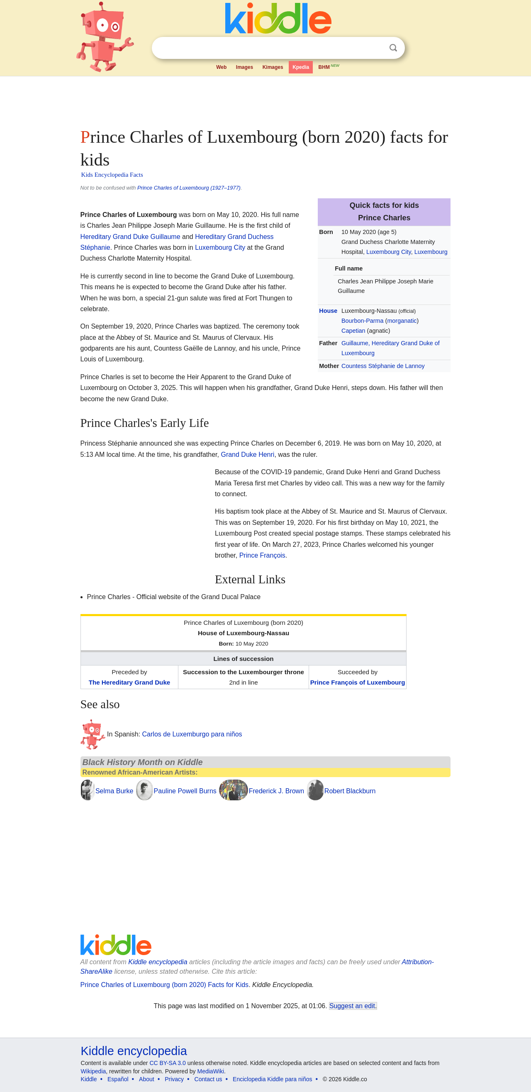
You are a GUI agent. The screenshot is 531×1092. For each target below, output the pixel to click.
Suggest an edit (352, 1005)
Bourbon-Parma (362, 320)
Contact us (208, 1079)
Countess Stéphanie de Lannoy (383, 366)
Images (244, 67)
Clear (376, 48)
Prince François (262, 555)
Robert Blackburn (350, 791)
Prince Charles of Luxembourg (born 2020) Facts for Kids (164, 984)
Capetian (353, 330)
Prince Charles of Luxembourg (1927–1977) (189, 188)
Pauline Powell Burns (185, 791)
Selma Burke (114, 791)
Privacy (174, 1079)
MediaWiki (210, 1071)
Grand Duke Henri (247, 454)
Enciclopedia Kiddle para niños (272, 1079)
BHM (329, 66)
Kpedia (300, 67)
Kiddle (89, 1079)
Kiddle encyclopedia (157, 961)
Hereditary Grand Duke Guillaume (130, 236)
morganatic (402, 320)
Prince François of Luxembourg (357, 682)
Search (393, 48)
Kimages (273, 67)
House (328, 310)
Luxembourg (431, 252)
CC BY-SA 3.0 (167, 1063)
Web (221, 67)
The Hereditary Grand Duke (130, 682)
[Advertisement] (265, 99)
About (146, 1079)
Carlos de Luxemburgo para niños (192, 734)
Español (118, 1079)
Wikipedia (93, 1071)
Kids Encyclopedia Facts (112, 174)
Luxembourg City (388, 252)
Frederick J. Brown (276, 791)
